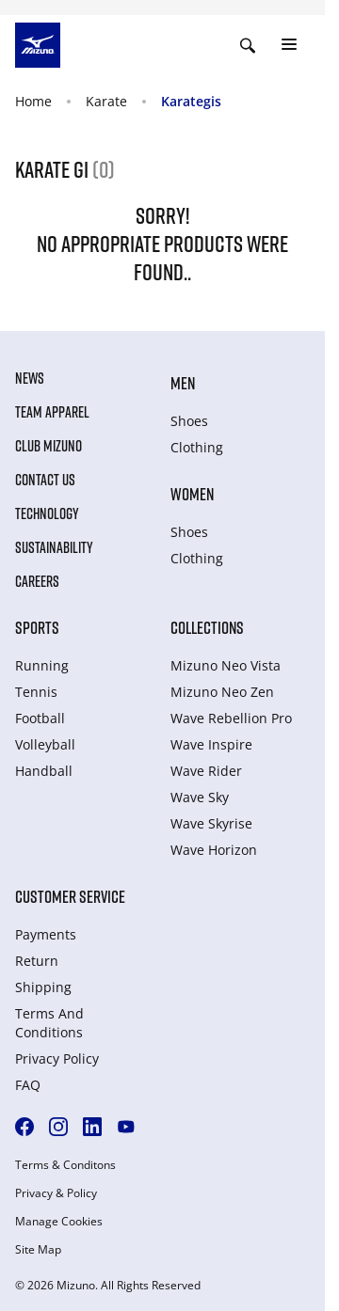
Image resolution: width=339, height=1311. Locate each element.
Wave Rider (206, 771)
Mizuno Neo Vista (225, 665)
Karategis (191, 101)
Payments (45, 934)
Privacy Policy (57, 1058)
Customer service (70, 896)
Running (42, 665)
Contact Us (45, 479)
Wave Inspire (211, 744)
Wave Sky (199, 797)
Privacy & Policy (56, 1193)
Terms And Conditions (49, 1022)
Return (36, 961)
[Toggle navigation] (289, 45)
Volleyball (45, 744)
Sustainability (54, 547)
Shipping (43, 987)
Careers (37, 581)
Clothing (196, 447)
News (29, 378)
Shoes (189, 421)
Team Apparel (52, 412)
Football (40, 718)
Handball (44, 771)
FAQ (27, 1085)
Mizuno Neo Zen (222, 692)
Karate (106, 101)
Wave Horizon (213, 850)
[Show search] (247, 45)
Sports (37, 627)
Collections (207, 627)
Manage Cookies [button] (59, 1221)
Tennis (36, 692)
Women (192, 493)
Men (182, 382)
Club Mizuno (48, 445)
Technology (47, 513)
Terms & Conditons (65, 1165)
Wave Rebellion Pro (231, 718)
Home (33, 101)
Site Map (38, 1249)
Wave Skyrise (211, 823)
